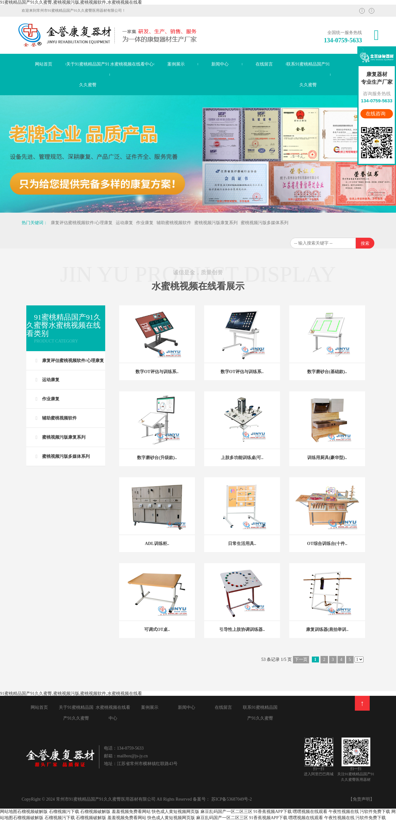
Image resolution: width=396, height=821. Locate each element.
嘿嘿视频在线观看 (310, 811)
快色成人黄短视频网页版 (175, 811)
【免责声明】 (361, 799)
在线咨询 (376, 113)
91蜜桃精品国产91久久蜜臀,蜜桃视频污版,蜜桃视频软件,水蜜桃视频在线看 (71, 2)
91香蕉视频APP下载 (272, 811)
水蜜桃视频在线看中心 (131, 64)
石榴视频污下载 (64, 811)
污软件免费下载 (375, 811)
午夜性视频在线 (344, 811)
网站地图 (8, 811)
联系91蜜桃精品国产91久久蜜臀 (308, 74)
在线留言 (264, 64)
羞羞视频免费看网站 (131, 811)
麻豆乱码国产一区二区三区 (226, 811)
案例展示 (176, 64)
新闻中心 (220, 64)
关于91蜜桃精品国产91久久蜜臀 (88, 74)
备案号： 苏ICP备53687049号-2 (222, 799)
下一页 (301, 659)
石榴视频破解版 (32, 811)
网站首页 (43, 64)
